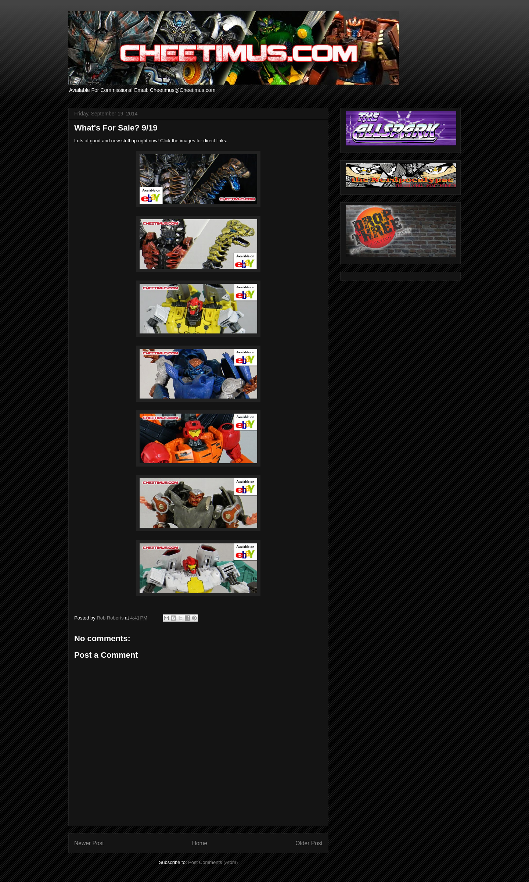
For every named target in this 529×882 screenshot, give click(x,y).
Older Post (309, 843)
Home (200, 843)
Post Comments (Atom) (213, 862)
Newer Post (89, 843)
